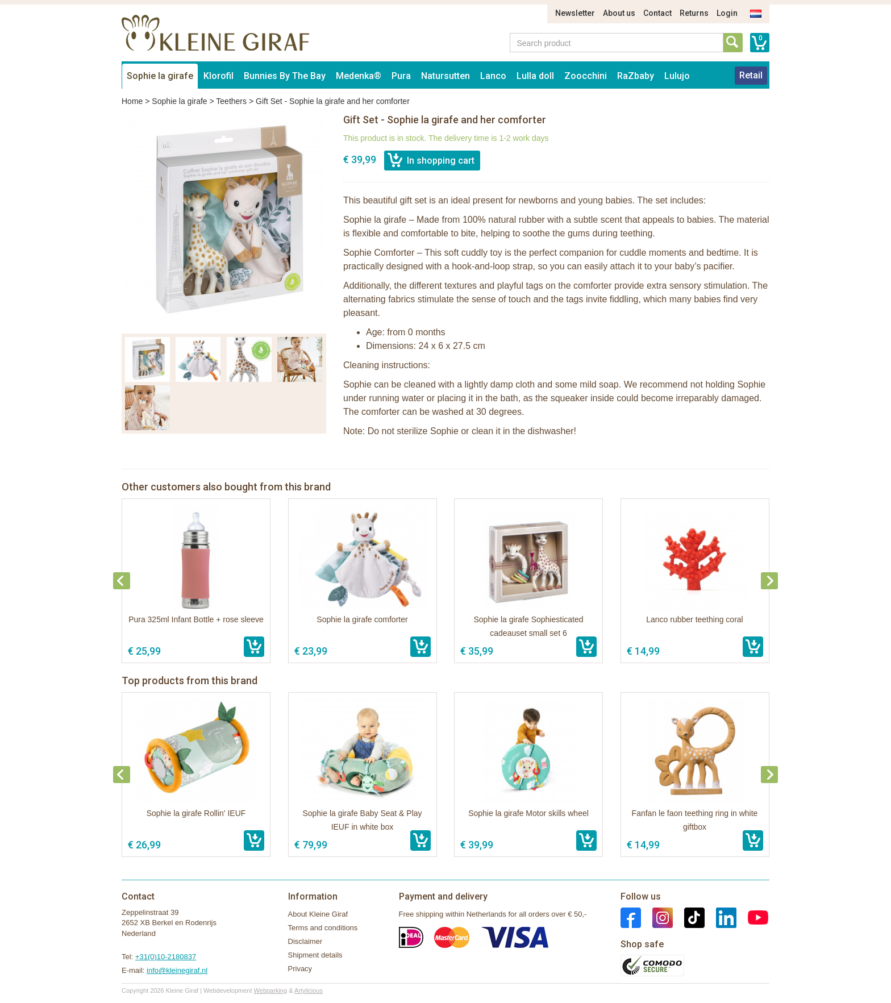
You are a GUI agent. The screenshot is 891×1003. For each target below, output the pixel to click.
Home (132, 101)
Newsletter (575, 13)
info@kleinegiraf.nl (177, 970)
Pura (401, 75)
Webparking (271, 990)
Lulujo (677, 75)
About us (619, 13)
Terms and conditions (323, 927)
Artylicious (308, 990)
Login (727, 13)
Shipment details (315, 955)
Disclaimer (305, 941)
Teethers (231, 101)
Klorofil (218, 75)
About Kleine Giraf (318, 914)
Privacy (300, 968)
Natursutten (445, 75)
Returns (694, 13)
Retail (751, 75)
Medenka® (358, 75)
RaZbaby (635, 75)
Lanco (493, 75)
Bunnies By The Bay (285, 75)
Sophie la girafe (160, 75)
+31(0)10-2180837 (165, 956)
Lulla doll (535, 75)
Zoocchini (585, 75)
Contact (657, 13)
